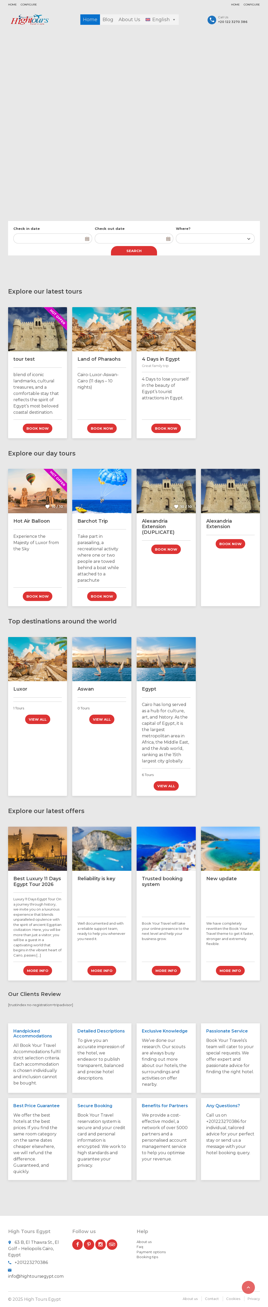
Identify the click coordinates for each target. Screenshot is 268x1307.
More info (37, 970)
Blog (108, 19)
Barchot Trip (92, 521)
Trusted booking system (162, 881)
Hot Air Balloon (31, 521)
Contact (212, 1299)
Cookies (233, 1299)
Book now (37, 428)
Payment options (151, 1252)
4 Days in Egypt (161, 359)
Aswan (85, 689)
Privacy (254, 1299)
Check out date (110, 228)
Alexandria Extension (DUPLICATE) (158, 526)
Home (12, 4)
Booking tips (147, 1257)
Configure (29, 4)
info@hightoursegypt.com (36, 1276)
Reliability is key (96, 879)
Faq (140, 1247)
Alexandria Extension (219, 523)
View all (38, 719)
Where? (183, 228)
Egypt (149, 689)
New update (221, 879)
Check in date (26, 228)
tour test (24, 359)
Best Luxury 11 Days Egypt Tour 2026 (37, 881)
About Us (129, 19)
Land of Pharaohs (99, 359)
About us (144, 1242)
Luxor (20, 689)
